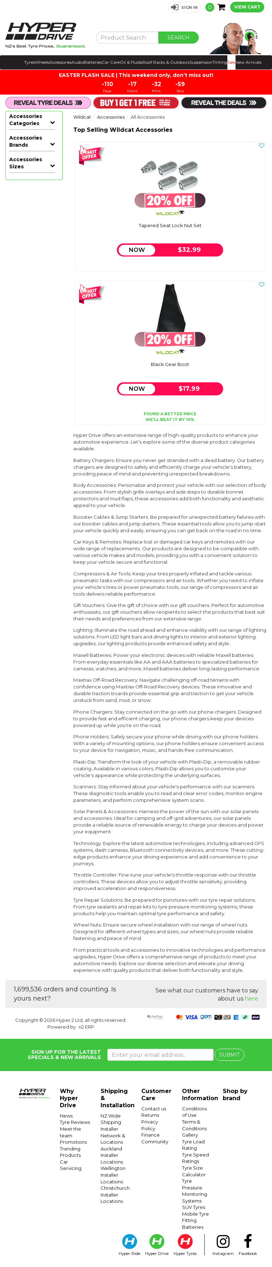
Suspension (200, 62)
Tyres (29, 62)
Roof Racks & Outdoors (165, 62)
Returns (150, 1115)
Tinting (219, 62)
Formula (19, 412)
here (251, 998)
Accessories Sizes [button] (25, 585)
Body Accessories (29, 180)
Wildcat (19, 571)
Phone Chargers (26, 265)
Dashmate (22, 390)
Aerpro (17, 330)
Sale (231, 62)
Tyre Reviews (75, 1122)
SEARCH (178, 37)
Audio (78, 62)
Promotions (73, 1142)
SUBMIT (229, 1055)
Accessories (60, 62)
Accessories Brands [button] (25, 312)
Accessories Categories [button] (25, 119)
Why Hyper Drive (69, 1098)
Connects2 (22, 380)
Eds (13, 401)
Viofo (15, 550)
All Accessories (27, 138)
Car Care (111, 62)
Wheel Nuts (29, 149)
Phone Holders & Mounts (33, 283)
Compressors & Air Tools (35, 198)
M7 (13, 454)
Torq (14, 528)
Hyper (16, 433)
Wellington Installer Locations (113, 1174)
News (66, 1116)
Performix (21, 486)
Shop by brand (235, 1095)
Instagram (223, 1245)
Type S (17, 539)
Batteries (93, 62)
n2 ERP (86, 1027)
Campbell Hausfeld (21, 365)
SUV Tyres (193, 1207)
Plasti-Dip (26, 297)
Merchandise (30, 251)
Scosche (19, 518)
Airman (18, 341)
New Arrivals (248, 62)
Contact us (153, 1108)
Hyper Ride (129, 1245)
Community (154, 1141)
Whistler (19, 560)
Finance (150, 1135)
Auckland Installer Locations (112, 1155)
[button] (184, 7)
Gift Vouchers (31, 212)
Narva (16, 475)
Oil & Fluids (131, 62)
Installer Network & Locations (113, 1135)
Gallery (190, 1135)
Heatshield (28, 223)
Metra (16, 465)
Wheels (42, 62)
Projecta (19, 507)
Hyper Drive (24, 443)
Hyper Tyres (185, 1245)
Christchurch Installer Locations (115, 1194)
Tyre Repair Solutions (28, 163)
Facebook (248, 1245)
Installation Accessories (35, 237)
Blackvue (20, 351)
